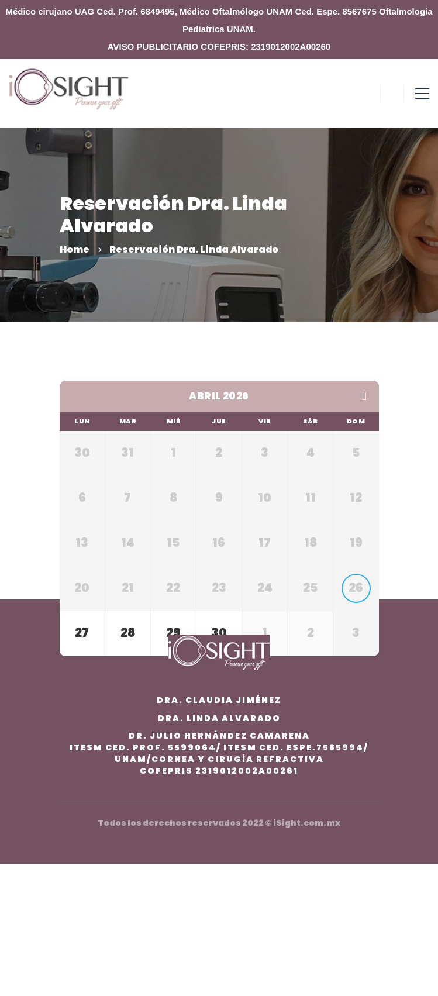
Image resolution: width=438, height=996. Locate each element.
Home (74, 249)
